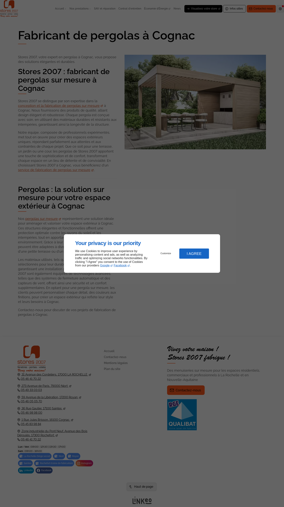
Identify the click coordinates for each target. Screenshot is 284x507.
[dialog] (142, 253)
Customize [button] (166, 253)
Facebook (120, 265)
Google (105, 265)
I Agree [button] (194, 254)
